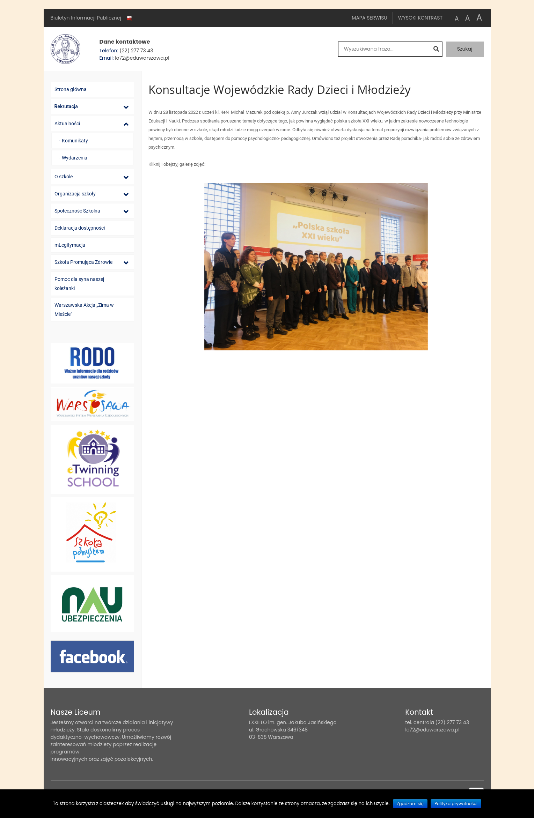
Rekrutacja (66, 106)
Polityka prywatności (455, 803)
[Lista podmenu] (126, 107)
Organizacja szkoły (75, 193)
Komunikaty (75, 140)
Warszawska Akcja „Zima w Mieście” (84, 309)
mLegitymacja (69, 245)
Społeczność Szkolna (77, 211)
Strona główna (70, 89)
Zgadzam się (410, 803)
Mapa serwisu (369, 17)
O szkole (63, 176)
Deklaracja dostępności (79, 228)
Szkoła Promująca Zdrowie (83, 262)
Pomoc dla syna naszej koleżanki (79, 283)
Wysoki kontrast (420, 17)
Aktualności (67, 123)
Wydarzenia (74, 158)
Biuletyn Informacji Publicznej (92, 18)
